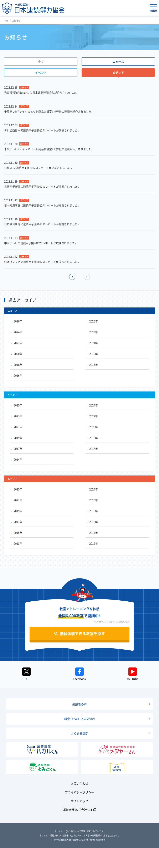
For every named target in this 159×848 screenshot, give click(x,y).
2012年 (92, 543)
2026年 (16, 321)
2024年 (16, 332)
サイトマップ (79, 801)
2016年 (16, 375)
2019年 (92, 354)
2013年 (16, 543)
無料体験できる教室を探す (82, 633)
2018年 (16, 364)
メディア (118, 72)
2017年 (92, 364)
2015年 (16, 532)
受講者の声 (79, 704)
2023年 (92, 332)
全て (41, 61)
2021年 (92, 343)
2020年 (16, 354)
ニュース (118, 61)
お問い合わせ (79, 783)
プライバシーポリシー (79, 792)
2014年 (16, 459)
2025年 (92, 321)
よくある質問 (79, 733)
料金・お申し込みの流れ (79, 719)
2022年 (16, 343)
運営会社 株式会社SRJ (77, 810)
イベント (41, 72)
